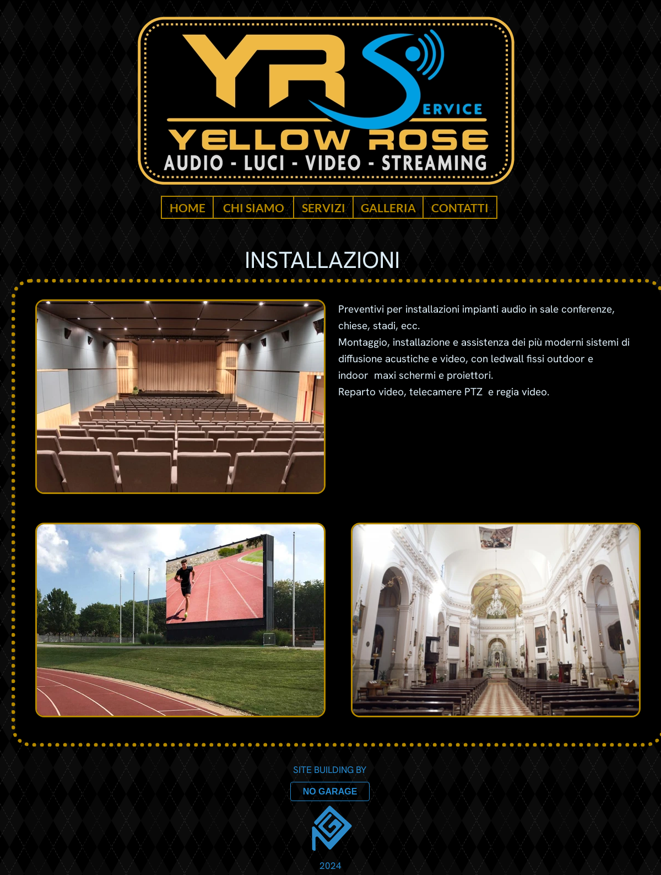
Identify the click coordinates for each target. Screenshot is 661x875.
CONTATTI (460, 207)
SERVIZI (323, 207)
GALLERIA (388, 207)
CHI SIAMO (253, 207)
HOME (187, 207)
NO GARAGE (330, 791)
